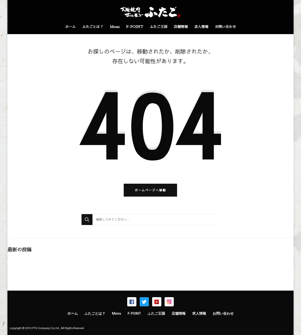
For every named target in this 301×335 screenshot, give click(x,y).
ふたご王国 (158, 27)
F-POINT (134, 27)
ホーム (70, 27)
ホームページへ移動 (150, 190)
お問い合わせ (225, 27)
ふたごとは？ (92, 27)
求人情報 (201, 27)
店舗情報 (181, 27)
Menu (115, 27)
